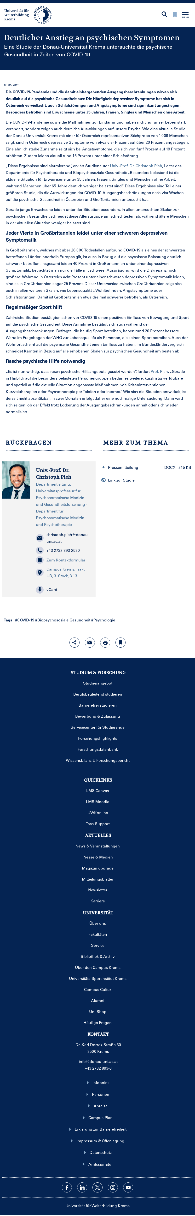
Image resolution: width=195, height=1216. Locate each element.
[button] (63, 590)
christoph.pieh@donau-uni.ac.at (62, 538)
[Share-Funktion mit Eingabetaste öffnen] (74, 643)
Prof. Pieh (159, 371)
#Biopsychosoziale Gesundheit (62, 619)
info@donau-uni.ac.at (98, 1061)
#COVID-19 (24, 619)
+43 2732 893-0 (98, 1068)
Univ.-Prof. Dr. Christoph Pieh (136, 165)
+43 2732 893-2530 (58, 550)
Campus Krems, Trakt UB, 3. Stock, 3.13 (60, 572)
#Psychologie (103, 619)
